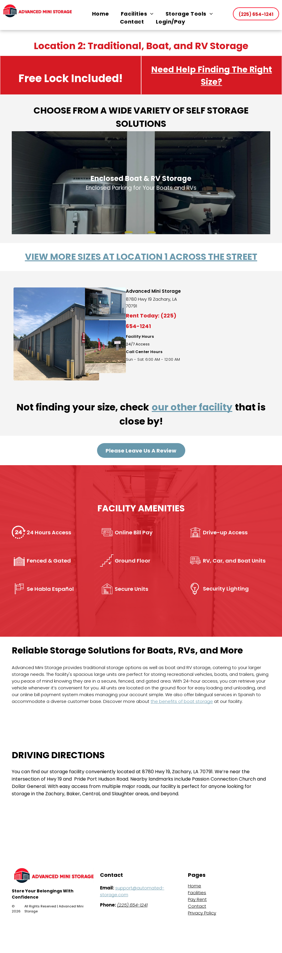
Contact (197, 906)
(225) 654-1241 (132, 905)
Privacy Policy (202, 913)
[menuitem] (100, 14)
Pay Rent (197, 899)
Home (194, 886)
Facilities (197, 892)
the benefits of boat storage (182, 701)
